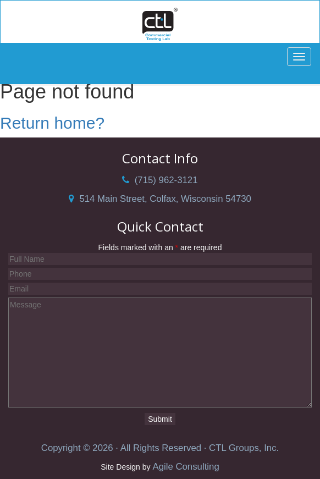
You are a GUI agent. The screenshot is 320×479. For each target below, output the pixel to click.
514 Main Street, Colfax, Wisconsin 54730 (160, 199)
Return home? (52, 123)
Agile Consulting (185, 466)
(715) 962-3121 (159, 180)
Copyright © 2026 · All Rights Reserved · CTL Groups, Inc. (160, 448)
